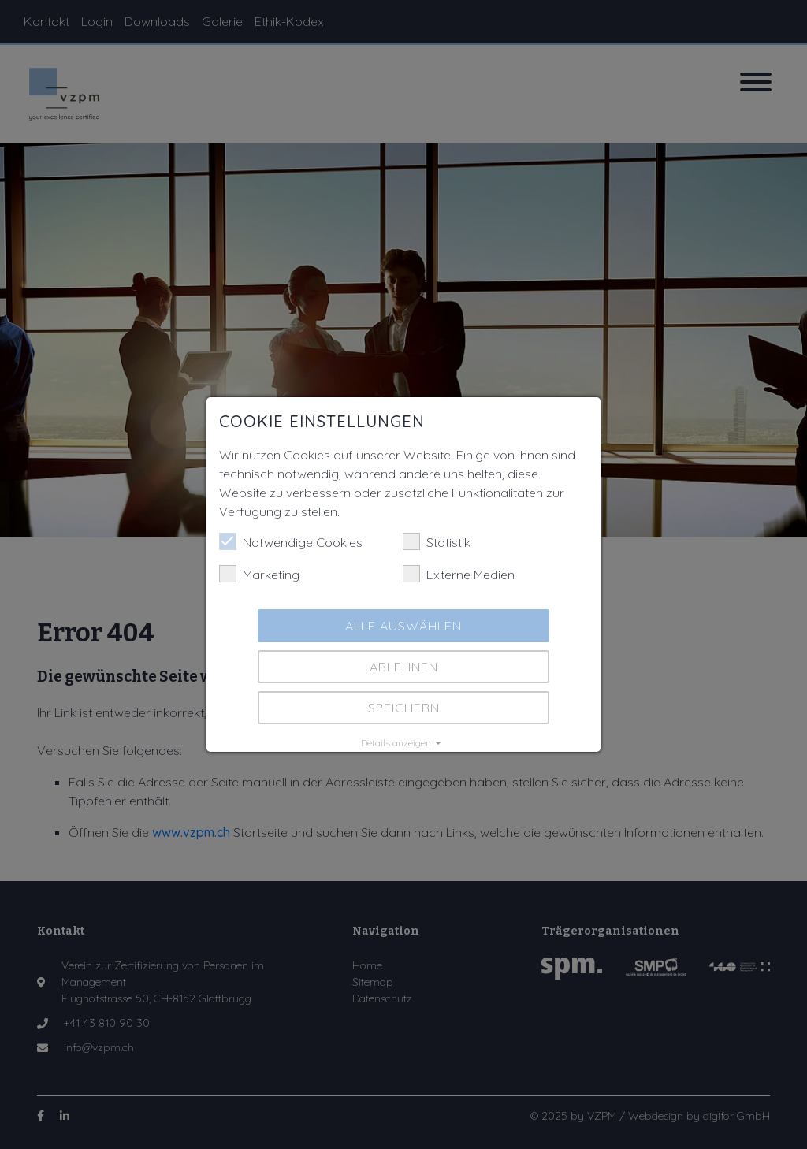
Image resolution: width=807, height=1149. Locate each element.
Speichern (404, 708)
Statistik (436, 541)
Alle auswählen (403, 626)
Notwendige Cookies (291, 541)
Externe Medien (459, 573)
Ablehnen (404, 667)
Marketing (259, 573)
